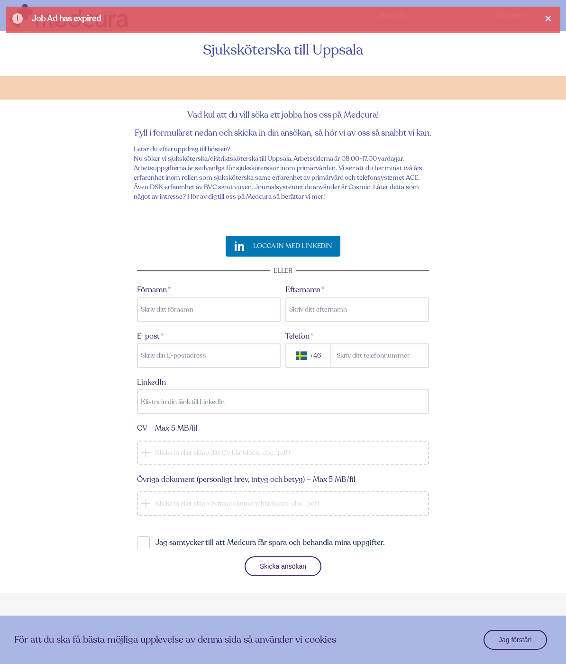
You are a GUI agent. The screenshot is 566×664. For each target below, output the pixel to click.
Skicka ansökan (283, 566)
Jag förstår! (515, 640)
